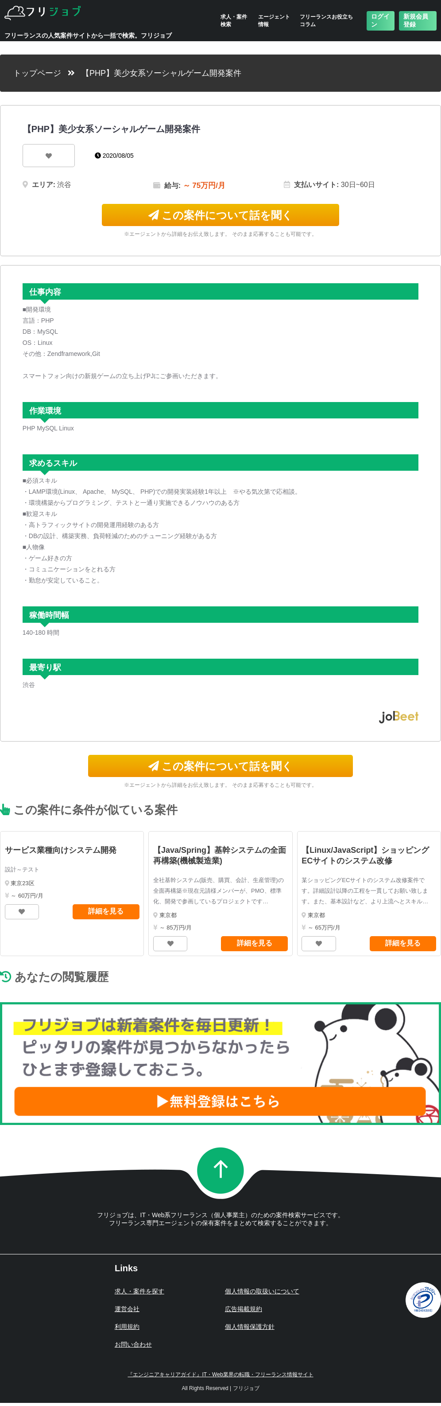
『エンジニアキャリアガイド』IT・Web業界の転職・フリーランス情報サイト (220, 1374)
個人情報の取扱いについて (262, 1291)
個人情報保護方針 (250, 1326)
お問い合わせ (133, 1344)
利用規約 (127, 1326)
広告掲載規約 (243, 1308)
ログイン (380, 20)
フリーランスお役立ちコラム (326, 20)
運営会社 (127, 1308)
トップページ (37, 73)
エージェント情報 (274, 20)
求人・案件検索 (233, 20)
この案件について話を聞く (220, 215)
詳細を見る (106, 911)
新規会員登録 (415, 20)
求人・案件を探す (139, 1291)
